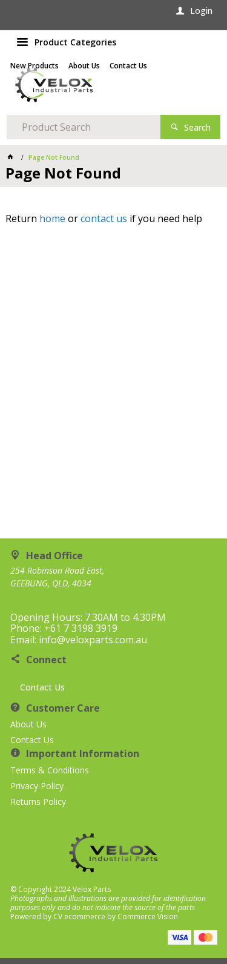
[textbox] (83, 127)
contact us (104, 218)
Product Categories (75, 42)
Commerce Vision (147, 916)
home (52, 218)
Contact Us (42, 687)
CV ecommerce (79, 916)
